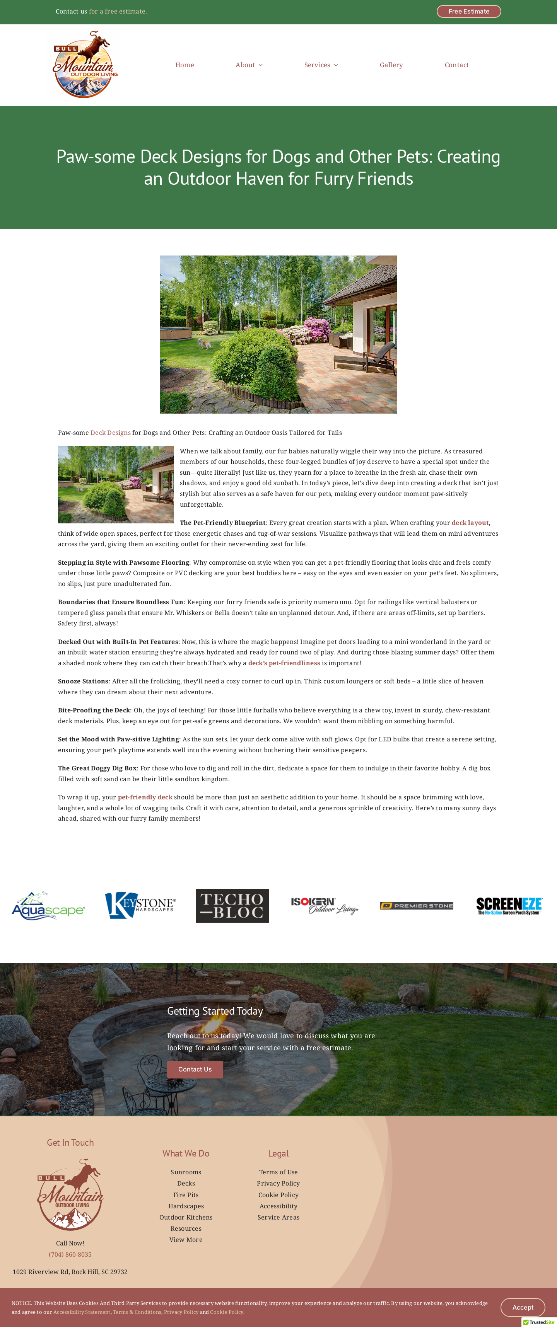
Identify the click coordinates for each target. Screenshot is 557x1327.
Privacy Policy (181, 1311)
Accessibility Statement (81, 1311)
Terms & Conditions (137, 1311)
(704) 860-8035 (70, 1254)
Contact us (71, 11)
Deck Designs (111, 432)
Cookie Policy (226, 1311)
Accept (523, 1307)
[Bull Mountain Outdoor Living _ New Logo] (83, 31)
